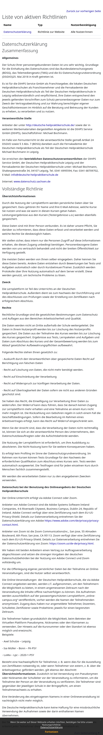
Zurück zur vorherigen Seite (83, 11)
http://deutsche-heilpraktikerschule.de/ (50, 125)
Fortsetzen (51, 731)
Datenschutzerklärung (51, 727)
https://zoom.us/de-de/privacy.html (71, 543)
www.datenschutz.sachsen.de (32, 181)
